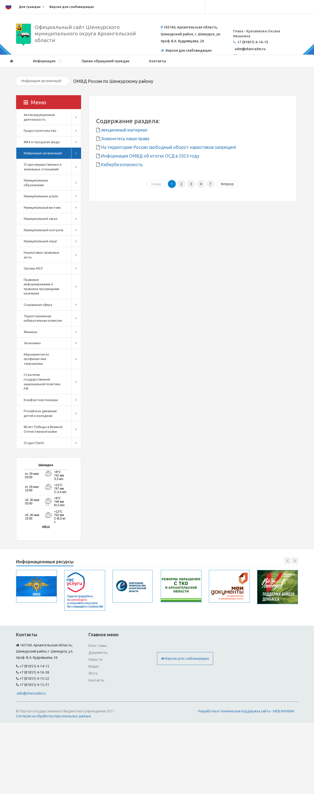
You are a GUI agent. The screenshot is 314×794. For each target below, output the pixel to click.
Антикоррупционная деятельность (39, 117)
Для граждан (30, 6)
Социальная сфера (38, 304)
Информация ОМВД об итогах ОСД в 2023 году (149, 155)
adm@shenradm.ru (31, 693)
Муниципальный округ (40, 241)
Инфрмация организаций (41, 81)
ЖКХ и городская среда (42, 142)
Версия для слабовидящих (71, 6)
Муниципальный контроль (44, 230)
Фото (93, 673)
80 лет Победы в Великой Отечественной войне (43, 429)
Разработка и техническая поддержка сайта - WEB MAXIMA (246, 711)
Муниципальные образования (36, 183)
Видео (94, 666)
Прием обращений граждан (105, 61)
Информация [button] (47, 61)
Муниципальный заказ (40, 218)
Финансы (30, 332)
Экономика (32, 343)
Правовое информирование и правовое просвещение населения (41, 286)
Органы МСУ (33, 268)
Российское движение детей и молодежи (40, 413)
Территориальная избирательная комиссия (43, 318)
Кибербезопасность (121, 164)
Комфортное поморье (41, 400)
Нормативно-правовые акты (41, 255)
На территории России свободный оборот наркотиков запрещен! (168, 147)
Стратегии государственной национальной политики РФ (42, 381)
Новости (95, 659)
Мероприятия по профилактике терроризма (36, 359)
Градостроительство (40, 130)
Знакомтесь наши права (124, 138)
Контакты (157, 61)
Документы (98, 653)
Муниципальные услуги (41, 196)
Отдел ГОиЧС (34, 443)
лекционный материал (123, 129)
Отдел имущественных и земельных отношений (43, 167)
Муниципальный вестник (42, 207)
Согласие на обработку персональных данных (53, 716)
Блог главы (98, 646)
